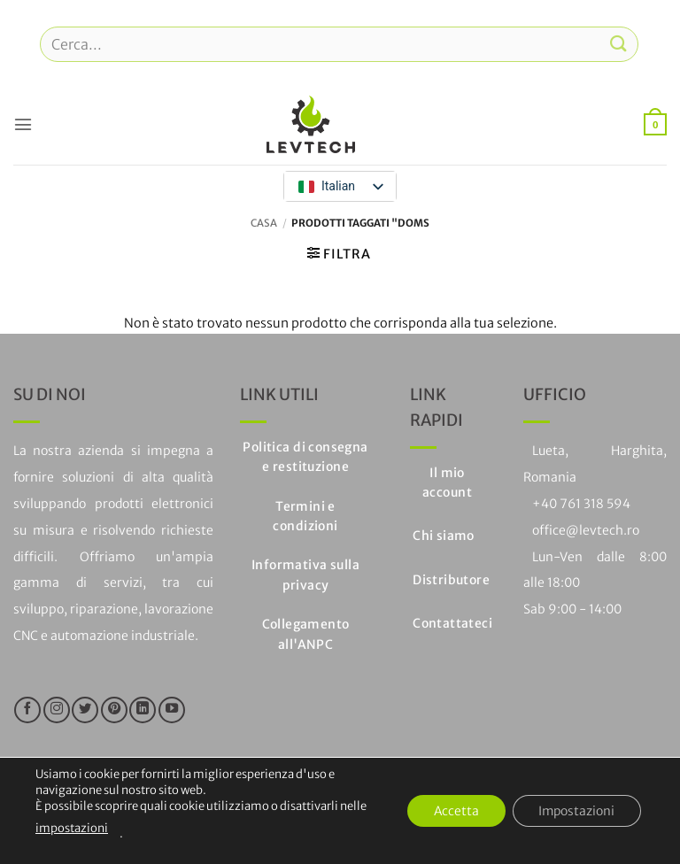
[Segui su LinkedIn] (142, 710)
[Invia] (619, 44)
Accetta (453, 811)
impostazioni (71, 829)
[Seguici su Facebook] (27, 710)
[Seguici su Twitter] (85, 710)
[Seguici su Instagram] (56, 710)
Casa (264, 223)
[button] (23, 124)
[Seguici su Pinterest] (114, 710)
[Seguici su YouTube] (171, 710)
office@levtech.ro (585, 530)
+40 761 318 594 (581, 504)
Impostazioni (575, 811)
